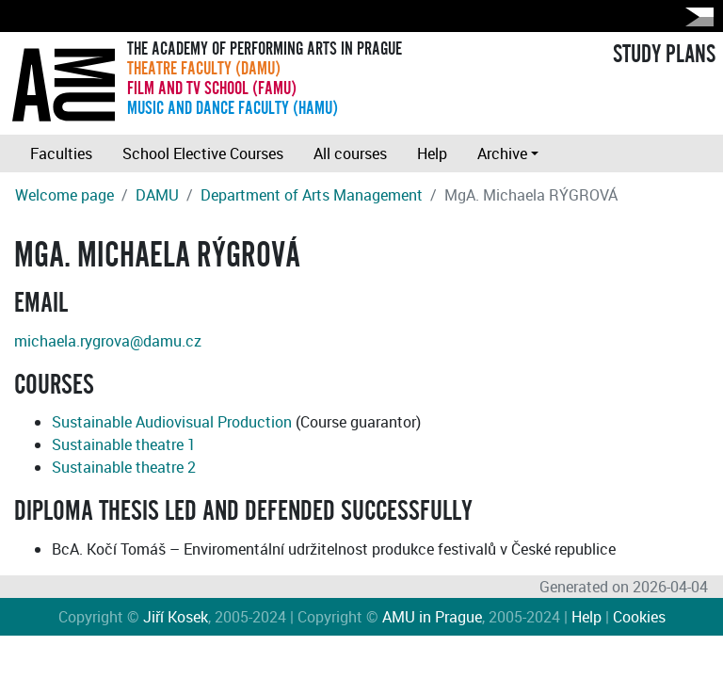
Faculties (61, 153)
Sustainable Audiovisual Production (172, 422)
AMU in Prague (432, 616)
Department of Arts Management (312, 195)
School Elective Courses (202, 153)
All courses (350, 153)
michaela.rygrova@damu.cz (107, 341)
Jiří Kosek (175, 616)
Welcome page (64, 195)
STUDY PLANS (664, 54)
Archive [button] (502, 153)
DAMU (157, 195)
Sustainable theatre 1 (124, 444)
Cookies (639, 616)
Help (432, 153)
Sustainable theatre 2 (124, 467)
